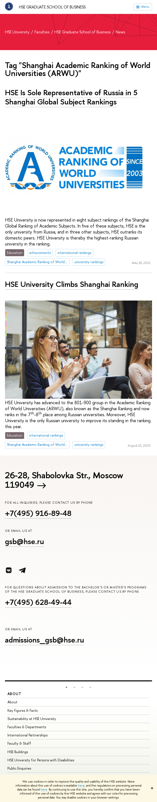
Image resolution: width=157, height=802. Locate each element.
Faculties (43, 32)
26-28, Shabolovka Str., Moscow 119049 (64, 480)
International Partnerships (27, 735)
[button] (66, 687)
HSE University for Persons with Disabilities (40, 760)
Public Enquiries (19, 768)
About (14, 693)
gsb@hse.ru (24, 541)
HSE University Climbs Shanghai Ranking (71, 284)
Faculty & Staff (19, 743)
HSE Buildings (17, 751)
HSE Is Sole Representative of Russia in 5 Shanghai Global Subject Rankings (71, 97)
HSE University (18, 32)
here (81, 786)
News (120, 32)
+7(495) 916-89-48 (38, 513)
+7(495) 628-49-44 (38, 602)
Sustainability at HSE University (31, 718)
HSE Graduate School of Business (52, 7)
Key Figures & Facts (22, 710)
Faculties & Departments (26, 726)
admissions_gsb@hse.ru (44, 640)
